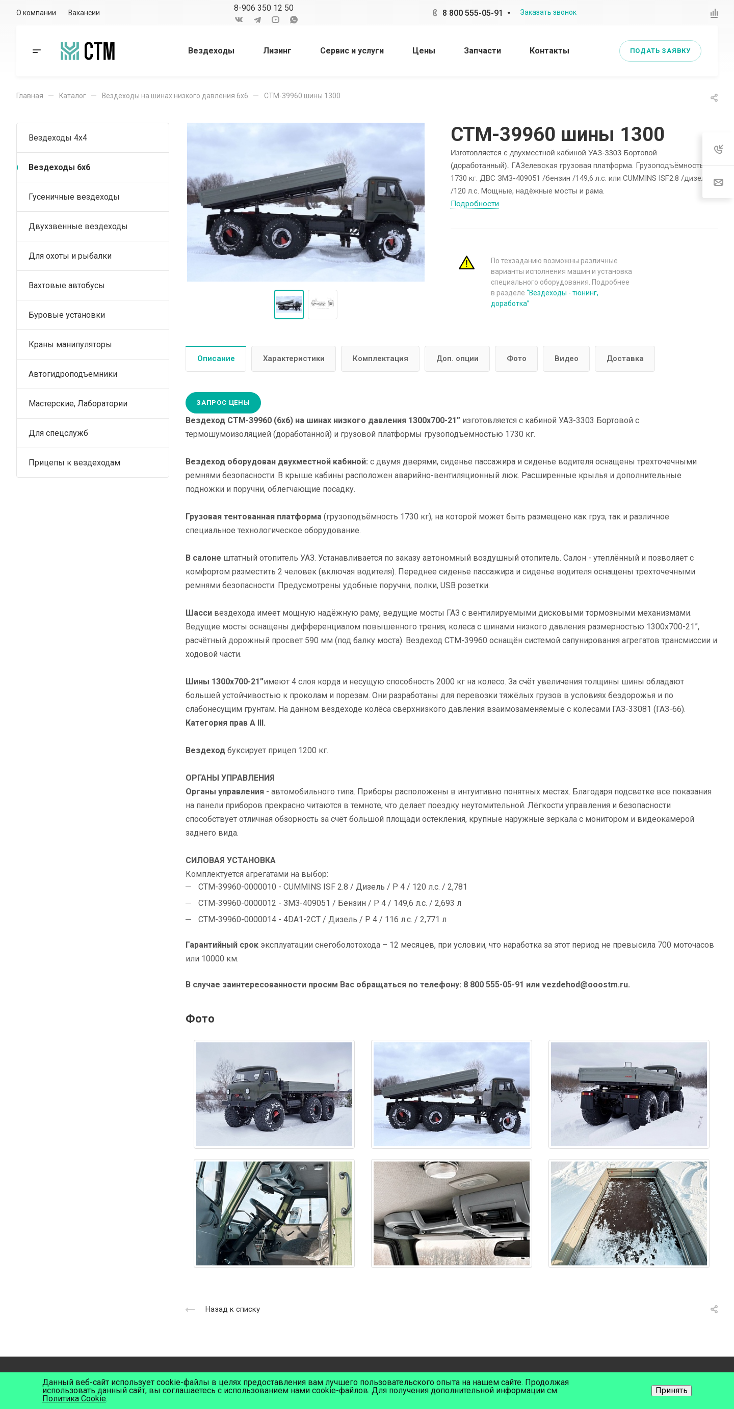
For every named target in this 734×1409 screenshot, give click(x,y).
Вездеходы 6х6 (59, 167)
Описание (216, 358)
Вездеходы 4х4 (58, 138)
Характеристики (294, 358)
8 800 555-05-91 (472, 13)
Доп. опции (457, 358)
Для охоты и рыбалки (70, 256)
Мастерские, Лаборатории (78, 403)
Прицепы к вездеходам (74, 462)
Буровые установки (67, 315)
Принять (672, 1390)
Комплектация (380, 358)
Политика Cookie (74, 1398)
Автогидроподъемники (73, 374)
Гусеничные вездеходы (74, 197)
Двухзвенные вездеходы (78, 226)
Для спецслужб (58, 433)
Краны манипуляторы (70, 344)
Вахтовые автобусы (67, 285)
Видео (567, 358)
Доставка (625, 358)
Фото (517, 358)
